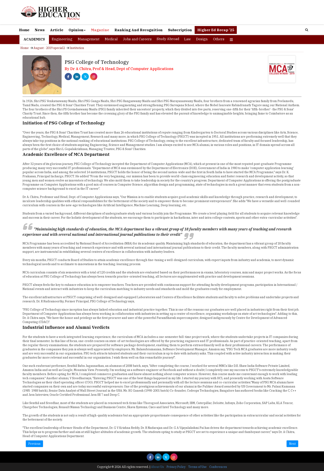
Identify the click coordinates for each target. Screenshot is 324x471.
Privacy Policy (176, 467)
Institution (77, 48)
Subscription (180, 30)
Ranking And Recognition (138, 30)
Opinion (77, 30)
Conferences (218, 467)
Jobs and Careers (137, 39)
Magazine (100, 30)
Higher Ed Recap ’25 (215, 30)
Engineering (62, 39)
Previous (34, 444)
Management (88, 39)
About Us (157, 467)
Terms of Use (197, 467)
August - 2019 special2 (49, 48)
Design (202, 39)
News (40, 30)
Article (56, 30)
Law (187, 39)
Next (292, 444)
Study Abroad (168, 39)
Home (24, 30)
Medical (111, 39)
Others (218, 39)
